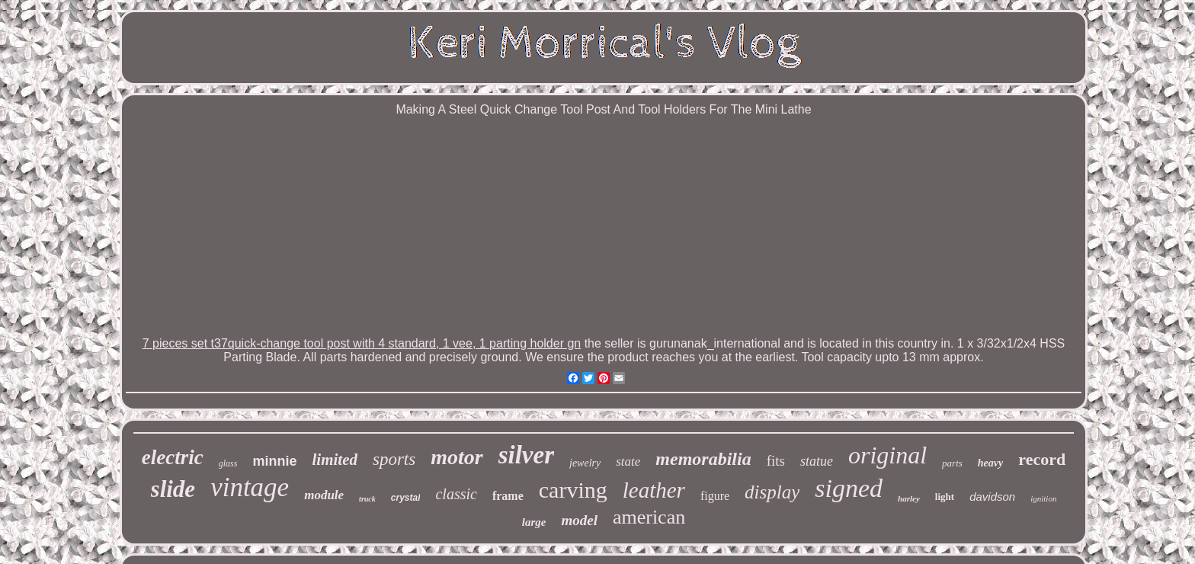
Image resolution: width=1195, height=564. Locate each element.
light (944, 496)
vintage (249, 487)
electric (172, 457)
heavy (990, 463)
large (534, 522)
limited (334, 459)
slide (173, 489)
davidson (992, 496)
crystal (406, 497)
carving (573, 489)
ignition (1043, 498)
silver (526, 455)
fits (776, 461)
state (628, 461)
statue (816, 461)
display (772, 492)
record (1041, 459)
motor (456, 457)
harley (909, 498)
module (324, 495)
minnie (274, 461)
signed (849, 488)
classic (455, 493)
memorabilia (703, 459)
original (887, 455)
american (649, 517)
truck (367, 499)
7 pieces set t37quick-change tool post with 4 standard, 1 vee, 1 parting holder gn (362, 343)
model (579, 520)
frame (508, 495)
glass (228, 463)
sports (394, 459)
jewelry (585, 463)
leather (654, 490)
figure (714, 495)
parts (952, 463)
